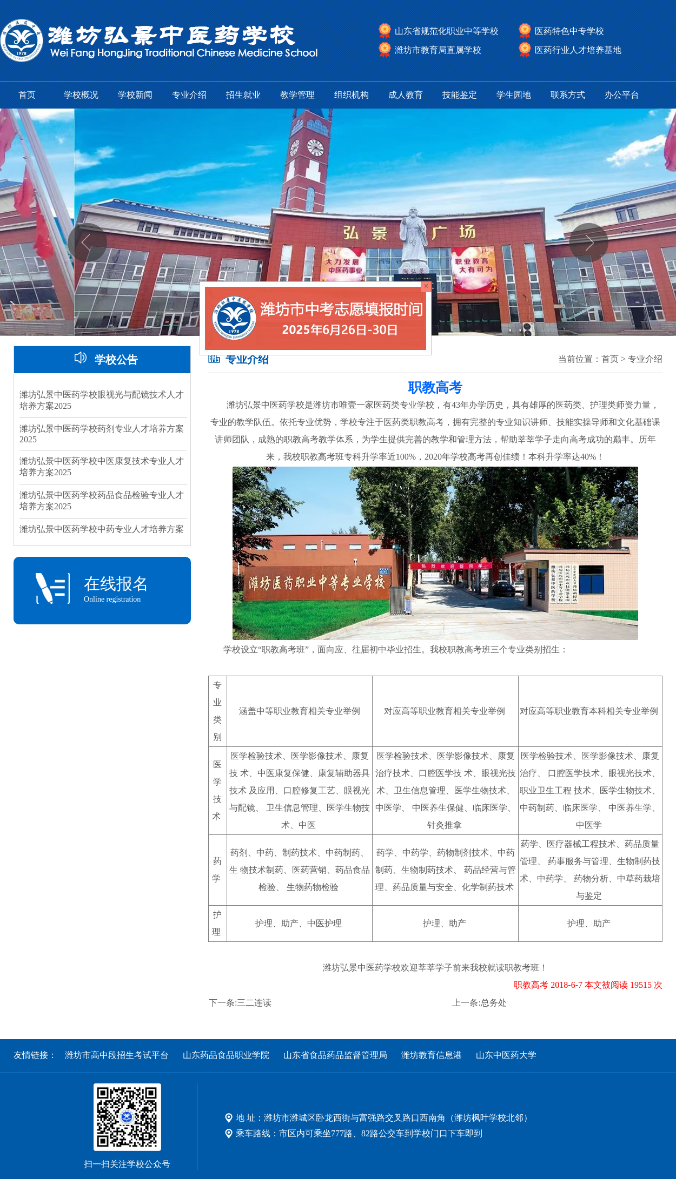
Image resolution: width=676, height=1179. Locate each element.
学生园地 (513, 94)
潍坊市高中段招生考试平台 (117, 1055)
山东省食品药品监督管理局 (335, 1055)
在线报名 (102, 589)
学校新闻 (135, 94)
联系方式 (568, 94)
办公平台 (622, 94)
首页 (27, 94)
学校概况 (81, 94)
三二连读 (254, 1002)
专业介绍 (189, 94)
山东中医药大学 (506, 1055)
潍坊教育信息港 (431, 1055)
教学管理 (297, 94)
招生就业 (243, 94)
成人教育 (405, 94)
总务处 (494, 1002)
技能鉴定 (459, 94)
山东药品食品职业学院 (226, 1055)
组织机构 (351, 94)
